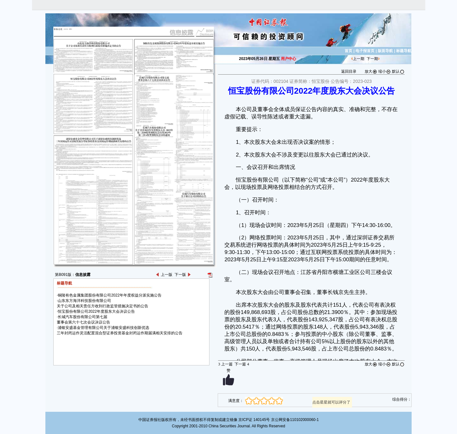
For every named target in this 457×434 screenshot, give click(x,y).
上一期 (358, 59)
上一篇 (225, 364)
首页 (348, 51)
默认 (398, 71)
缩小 (384, 71)
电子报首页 (364, 51)
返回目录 (348, 71)
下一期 (372, 59)
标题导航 (403, 51)
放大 (371, 71)
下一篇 (242, 364)
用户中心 (288, 59)
